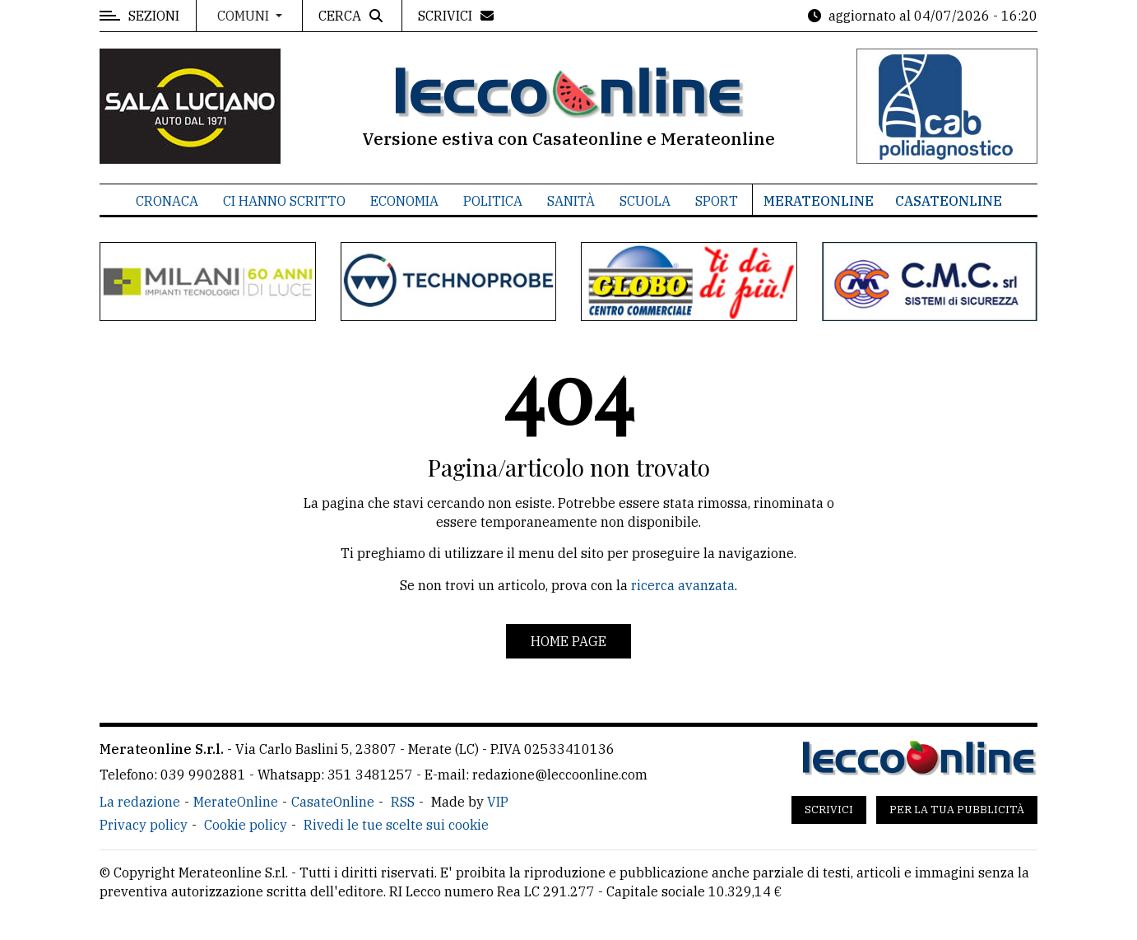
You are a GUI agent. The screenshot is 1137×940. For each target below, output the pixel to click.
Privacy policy (144, 825)
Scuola (645, 201)
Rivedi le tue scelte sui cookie (396, 825)
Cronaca (167, 201)
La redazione (140, 801)
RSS (403, 801)
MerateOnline (818, 201)
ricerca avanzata (683, 585)
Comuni (244, 15)
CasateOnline (948, 201)
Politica (492, 201)
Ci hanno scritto (284, 201)
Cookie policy (245, 825)
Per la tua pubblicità (956, 810)
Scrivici (829, 810)
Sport (716, 201)
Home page (568, 641)
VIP (497, 801)
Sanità (571, 201)
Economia (404, 201)
